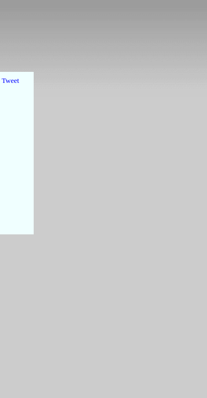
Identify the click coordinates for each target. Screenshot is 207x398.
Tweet (10, 80)
